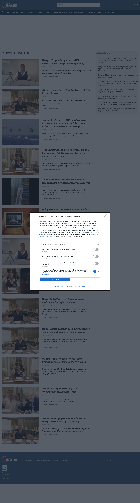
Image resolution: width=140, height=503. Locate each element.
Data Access (70, 286)
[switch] (96, 249)
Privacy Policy (81, 286)
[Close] (106, 216)
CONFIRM (55, 279)
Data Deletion (58, 286)
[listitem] (70, 245)
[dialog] (70, 251)
